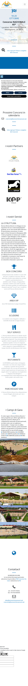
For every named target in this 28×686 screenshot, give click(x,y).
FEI (20, 580)
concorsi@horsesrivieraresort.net (16, 119)
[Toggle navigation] (25, 4)
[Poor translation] (5, 654)
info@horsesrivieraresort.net (14, 600)
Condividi (14, 40)
